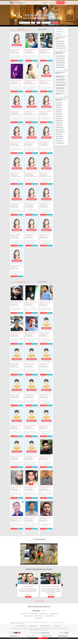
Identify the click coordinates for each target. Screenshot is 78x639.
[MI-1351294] (31, 102)
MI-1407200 (18, 80)
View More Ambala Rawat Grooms (31, 532)
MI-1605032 (47, 332)
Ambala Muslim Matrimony (60, 45)
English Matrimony (39, 618)
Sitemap (31, 630)
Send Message (14, 60)
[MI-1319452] (46, 477)
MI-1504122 (18, 111)
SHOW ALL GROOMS (42, 29)
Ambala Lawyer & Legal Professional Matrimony (60, 88)
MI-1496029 (33, 172)
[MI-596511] (31, 225)
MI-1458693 (18, 394)
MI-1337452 (47, 111)
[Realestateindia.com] (31, 636)
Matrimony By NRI (57, 625)
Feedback (30, 628)
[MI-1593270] (17, 40)
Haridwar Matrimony (59, 138)
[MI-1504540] (46, 446)
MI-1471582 (33, 80)
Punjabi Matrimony (24, 613)
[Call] (37, 34)
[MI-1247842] (46, 508)
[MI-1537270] (17, 477)
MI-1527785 (18, 172)
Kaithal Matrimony (59, 102)
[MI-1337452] (46, 102)
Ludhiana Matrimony (59, 127)
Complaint (40, 628)
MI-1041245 (18, 425)
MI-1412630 (33, 49)
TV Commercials (44, 630)
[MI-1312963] (17, 194)
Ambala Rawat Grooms (60, 31)
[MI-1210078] (31, 132)
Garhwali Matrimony (43, 613)
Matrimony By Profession (45, 625)
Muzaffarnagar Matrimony (60, 131)
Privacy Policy (64, 628)
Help (66, 2)
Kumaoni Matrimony (53, 613)
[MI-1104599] (31, 194)
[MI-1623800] (31, 416)
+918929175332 (45, 633)
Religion (43, 20)
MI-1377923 (33, 456)
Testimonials (35, 628)
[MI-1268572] (31, 508)
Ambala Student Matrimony (60, 90)
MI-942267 (47, 203)
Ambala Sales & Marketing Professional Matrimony (60, 80)
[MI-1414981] (46, 385)
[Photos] (52, 34)
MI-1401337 (18, 332)
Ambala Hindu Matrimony (60, 41)
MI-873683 (18, 234)
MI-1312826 (18, 517)
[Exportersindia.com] (63, 636)
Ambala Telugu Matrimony (60, 56)
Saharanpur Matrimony (59, 129)
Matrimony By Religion (21, 625)
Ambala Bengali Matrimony (60, 62)
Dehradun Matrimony (59, 136)
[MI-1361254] (46, 416)
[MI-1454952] (46, 40)
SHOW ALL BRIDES (20, 29)
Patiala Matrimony (59, 125)
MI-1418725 (33, 394)
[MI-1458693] (17, 385)
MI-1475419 (47, 172)
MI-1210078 (33, 142)
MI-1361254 (47, 425)
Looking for (21, 20)
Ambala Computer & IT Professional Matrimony (60, 76)
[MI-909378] (46, 354)
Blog (56, 628)
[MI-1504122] (17, 102)
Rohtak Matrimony (59, 113)
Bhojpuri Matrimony (39, 615)
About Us (44, 628)
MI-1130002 (33, 363)
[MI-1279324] (17, 132)
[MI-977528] (46, 292)
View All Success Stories (39, 600)
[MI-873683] (17, 225)
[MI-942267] (46, 194)
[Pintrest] (19, 633)
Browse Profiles (45, 2)
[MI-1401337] (17, 323)
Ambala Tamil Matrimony (60, 58)
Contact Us (26, 628)
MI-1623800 (33, 425)
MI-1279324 (18, 142)
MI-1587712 (18, 363)
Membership (15, 628)
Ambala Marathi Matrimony (60, 67)
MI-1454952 (47, 49)
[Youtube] (18, 633)
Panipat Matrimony (59, 109)
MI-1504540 (47, 456)
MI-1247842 (47, 517)
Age (31, 20)
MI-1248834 (18, 265)
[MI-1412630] (31, 40)
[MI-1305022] (17, 292)
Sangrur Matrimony (59, 122)
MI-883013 (32, 332)
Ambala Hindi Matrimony (60, 60)
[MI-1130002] (31, 354)
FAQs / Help (21, 628)
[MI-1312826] (17, 508)
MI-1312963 (18, 203)
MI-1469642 (47, 234)
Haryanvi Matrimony (49, 615)
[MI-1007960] (31, 292)
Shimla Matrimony (59, 118)
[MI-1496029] (31, 163)
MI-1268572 (33, 517)
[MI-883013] (31, 323)
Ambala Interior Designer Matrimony (60, 93)
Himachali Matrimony (28, 615)
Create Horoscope (37, 630)
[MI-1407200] (17, 71)
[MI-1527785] (17, 163)
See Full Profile (29, 58)
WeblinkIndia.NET (65, 638)
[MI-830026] (46, 132)
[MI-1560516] (46, 71)
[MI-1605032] (46, 323)
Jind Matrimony (58, 107)
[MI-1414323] (17, 446)
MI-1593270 (18, 49)
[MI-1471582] (31, 71)
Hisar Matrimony (58, 111)
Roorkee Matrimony (59, 140)
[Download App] (65, 633)
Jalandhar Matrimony (59, 120)
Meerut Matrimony (59, 134)
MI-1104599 (33, 203)
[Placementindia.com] (14, 636)
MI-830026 (47, 142)
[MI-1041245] (17, 416)
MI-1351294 (33, 111)
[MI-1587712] (17, 354)
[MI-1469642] (46, 225)
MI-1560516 (47, 80)
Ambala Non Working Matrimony (61, 82)
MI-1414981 (47, 394)
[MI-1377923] (31, 446)
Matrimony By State (33, 625)
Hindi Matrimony (33, 613)
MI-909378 (47, 363)
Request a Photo (17, 45)
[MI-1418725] (31, 385)
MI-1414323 (18, 456)
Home (11, 628)
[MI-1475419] (46, 163)
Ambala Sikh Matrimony (60, 43)
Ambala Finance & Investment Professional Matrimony (61, 85)
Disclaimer (60, 628)
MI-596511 (32, 234)
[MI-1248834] (17, 256)
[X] (16, 633)
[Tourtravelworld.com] (47, 636)
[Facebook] (14, 633)
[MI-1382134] (31, 477)
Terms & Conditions (50, 628)
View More (66, 69)
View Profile (20, 60)
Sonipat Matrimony (59, 116)
